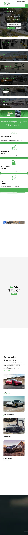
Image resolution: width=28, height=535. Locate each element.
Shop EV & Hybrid (6, 138)
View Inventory (11, 27)
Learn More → (5, 70)
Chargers (3, 155)
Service (9, 30)
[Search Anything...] (14, 24)
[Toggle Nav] (26, 5)
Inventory (4, 140)
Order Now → (5, 59)
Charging (4, 170)
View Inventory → (6, 395)
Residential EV (5, 154)
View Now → (5, 106)
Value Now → (5, 94)
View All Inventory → (7, 372)
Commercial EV (5, 169)
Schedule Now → (6, 47)
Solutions (4, 185)
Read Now (14, 295)
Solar (2, 184)
